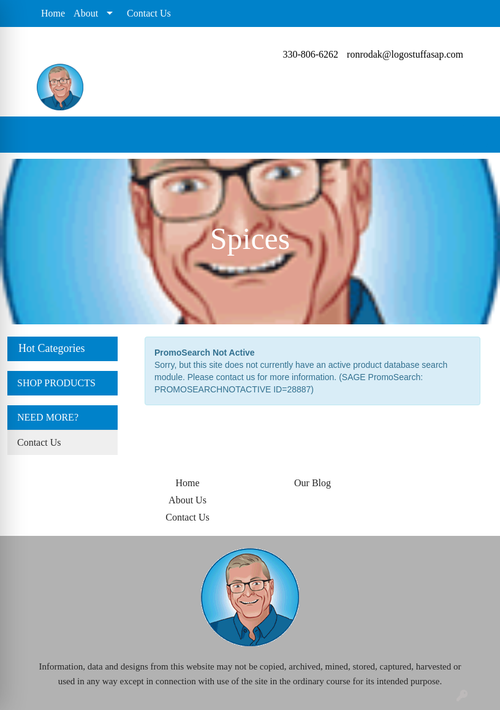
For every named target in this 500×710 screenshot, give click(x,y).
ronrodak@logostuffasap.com (405, 54)
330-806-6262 (310, 54)
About (86, 13)
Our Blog (312, 483)
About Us (187, 500)
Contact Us (149, 13)
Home (53, 13)
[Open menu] (475, 135)
